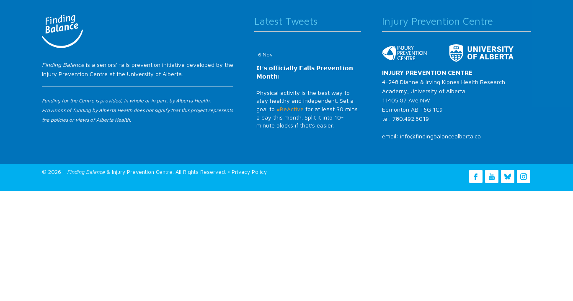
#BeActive (290, 108)
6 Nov (265, 54)
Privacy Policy (249, 171)
